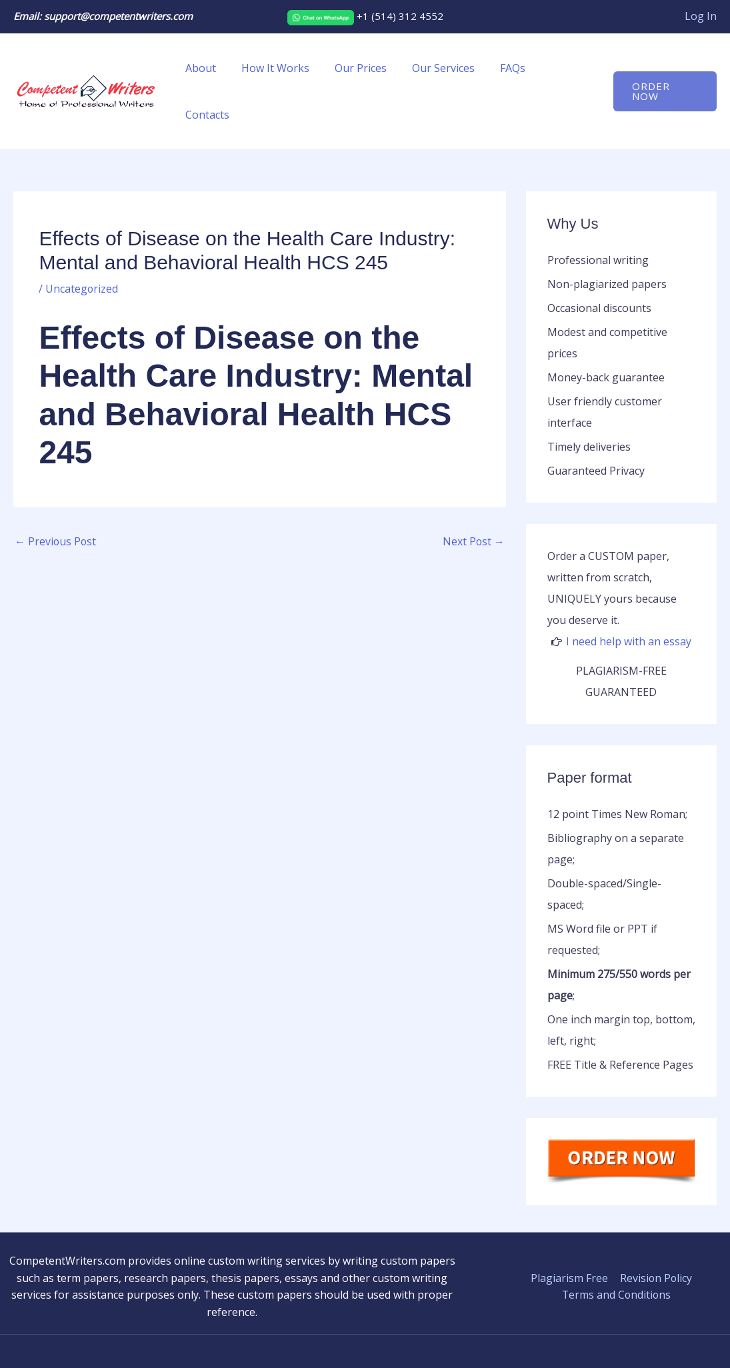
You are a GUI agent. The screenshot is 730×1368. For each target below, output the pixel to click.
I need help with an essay (628, 594)
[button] (664, 68)
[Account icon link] (701, 16)
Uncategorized (82, 242)
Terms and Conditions (616, 1248)
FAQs (509, 68)
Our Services (444, 68)
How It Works (284, 68)
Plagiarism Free (569, 1231)
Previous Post (56, 494)
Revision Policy (655, 1231)
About (213, 68)
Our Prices (365, 68)
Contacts (565, 68)
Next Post (473, 494)
